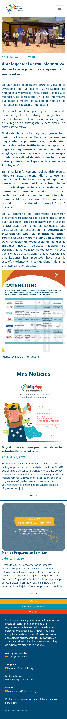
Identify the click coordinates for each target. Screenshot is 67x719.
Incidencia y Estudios (33, 606)
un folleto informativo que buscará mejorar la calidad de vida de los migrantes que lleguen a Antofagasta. (33, 100)
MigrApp (33, 611)
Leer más (33, 495)
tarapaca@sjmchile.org (21, 668)
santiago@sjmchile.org (20, 679)
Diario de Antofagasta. (26, 356)
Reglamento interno (16, 710)
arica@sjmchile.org (18, 656)
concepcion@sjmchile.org (22, 691)
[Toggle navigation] (59, 8)
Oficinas (33, 601)
